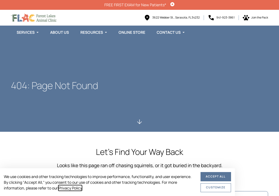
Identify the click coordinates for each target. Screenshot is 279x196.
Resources (91, 32)
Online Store (132, 32)
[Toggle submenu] (38, 32)
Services (26, 32)
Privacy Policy (70, 188)
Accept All (216, 176)
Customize (215, 187)
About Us (59, 32)
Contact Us (169, 32)
